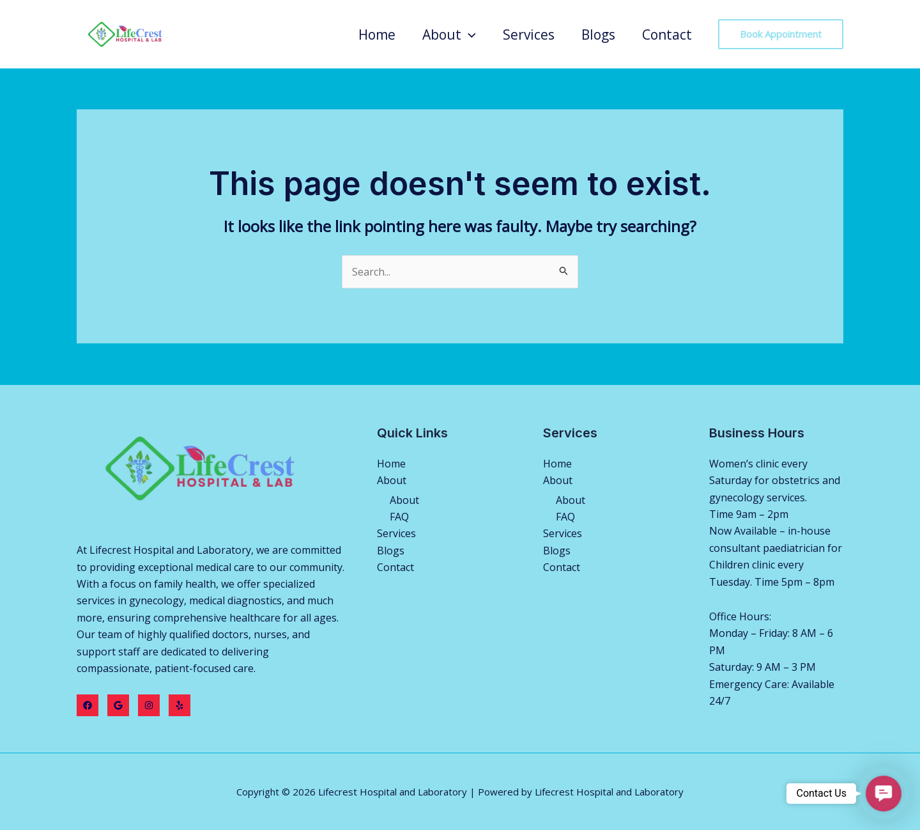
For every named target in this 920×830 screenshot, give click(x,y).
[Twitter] (118, 705)
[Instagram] (149, 705)
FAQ (399, 517)
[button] (883, 793)
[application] (468, 34)
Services (529, 34)
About (449, 34)
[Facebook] (87, 705)
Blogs (598, 34)
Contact (667, 34)
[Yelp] (179, 705)
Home (376, 34)
